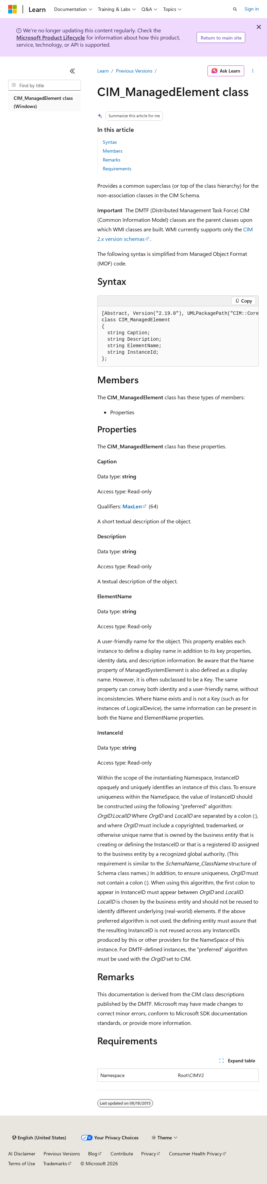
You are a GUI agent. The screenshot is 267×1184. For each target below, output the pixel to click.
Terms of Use (21, 1163)
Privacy (148, 1153)
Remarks (111, 159)
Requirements (117, 168)
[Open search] (235, 9)
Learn (103, 70)
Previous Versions (134, 70)
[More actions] (253, 70)
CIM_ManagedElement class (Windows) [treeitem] (43, 102)
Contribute (122, 1153)
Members (112, 151)
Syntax (110, 142)
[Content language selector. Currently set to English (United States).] (39, 1137)
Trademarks (55, 1163)
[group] (178, 336)
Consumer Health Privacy (195, 1153)
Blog (92, 1153)
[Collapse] (72, 71)
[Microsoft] (12, 9)
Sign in (252, 8)
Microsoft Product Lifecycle (50, 37)
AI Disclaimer (21, 1153)
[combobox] (44, 85)
